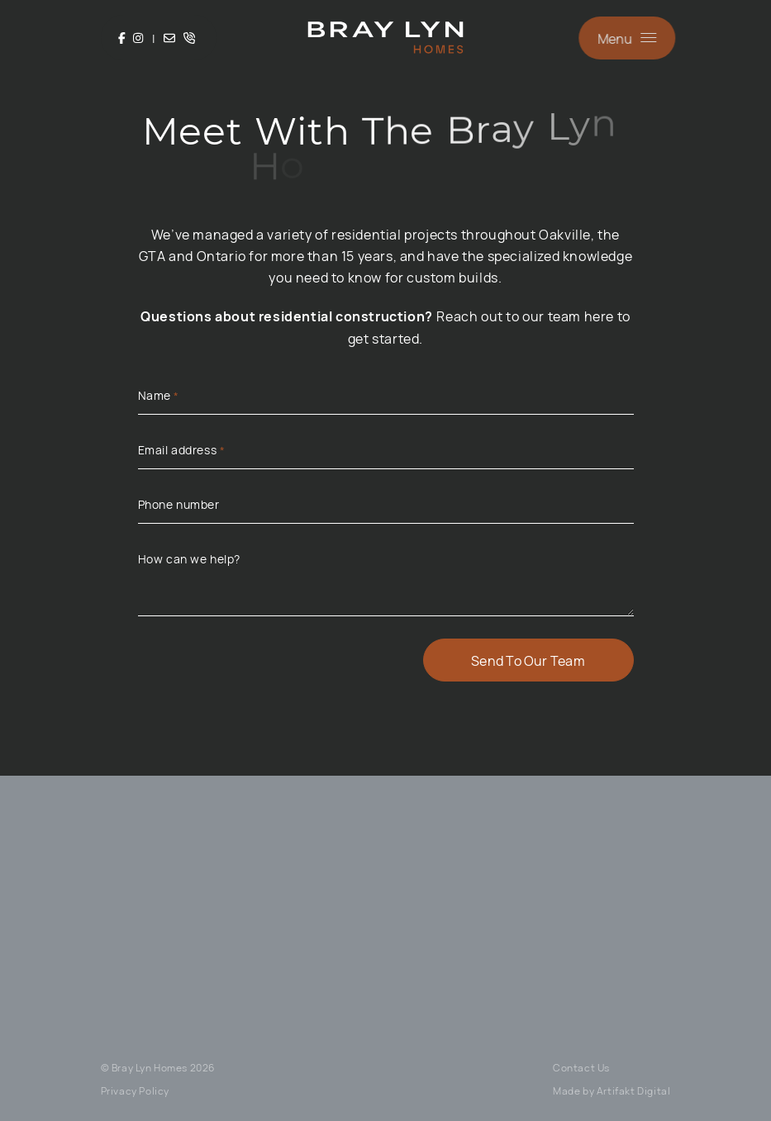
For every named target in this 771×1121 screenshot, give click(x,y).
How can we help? (189, 558)
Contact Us (581, 1067)
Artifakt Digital (634, 1090)
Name (158, 395)
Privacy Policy (135, 1090)
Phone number (179, 504)
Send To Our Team (528, 660)
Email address (182, 450)
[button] (628, 38)
